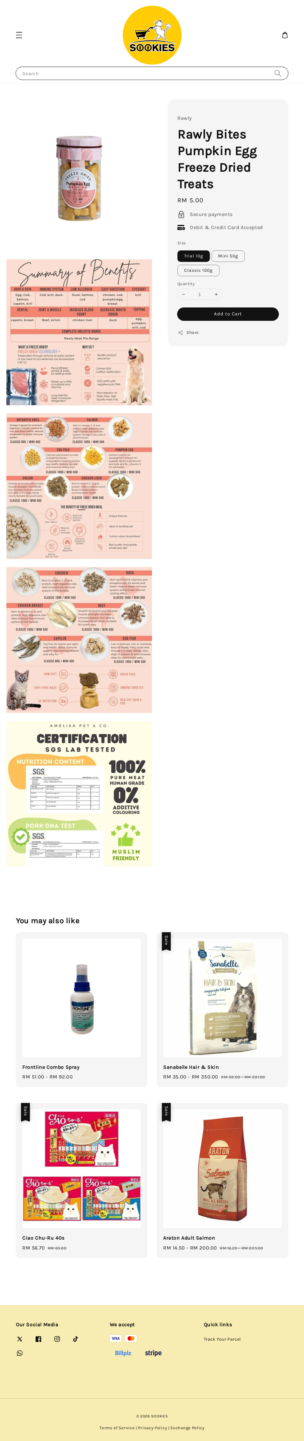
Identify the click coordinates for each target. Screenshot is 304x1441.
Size (181, 243)
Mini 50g (228, 256)
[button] (19, 35)
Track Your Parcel (222, 1339)
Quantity (186, 283)
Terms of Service (117, 1427)
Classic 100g (198, 270)
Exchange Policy (187, 1427)
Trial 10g (193, 256)
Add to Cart (228, 314)
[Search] (278, 73)
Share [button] (188, 332)
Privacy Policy (152, 1427)
